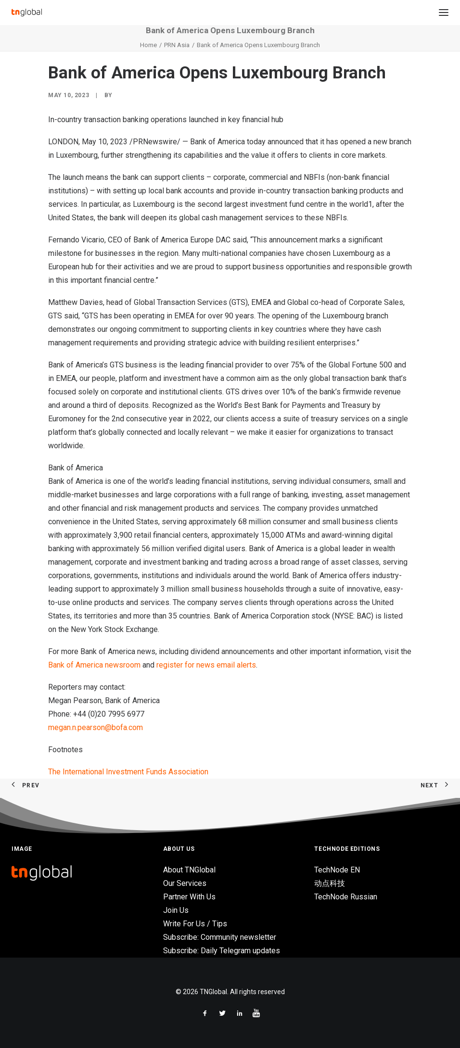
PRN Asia (177, 45)
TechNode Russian (345, 896)
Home (148, 45)
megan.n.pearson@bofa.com (95, 727)
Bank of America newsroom (94, 664)
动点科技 (329, 883)
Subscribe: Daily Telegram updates (221, 950)
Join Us (176, 910)
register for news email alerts (206, 664)
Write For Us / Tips (195, 923)
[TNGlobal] (27, 12)
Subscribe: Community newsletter (219, 937)
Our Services (184, 883)
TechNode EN (337, 869)
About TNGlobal (189, 869)
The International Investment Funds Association (128, 771)
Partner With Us (189, 896)
